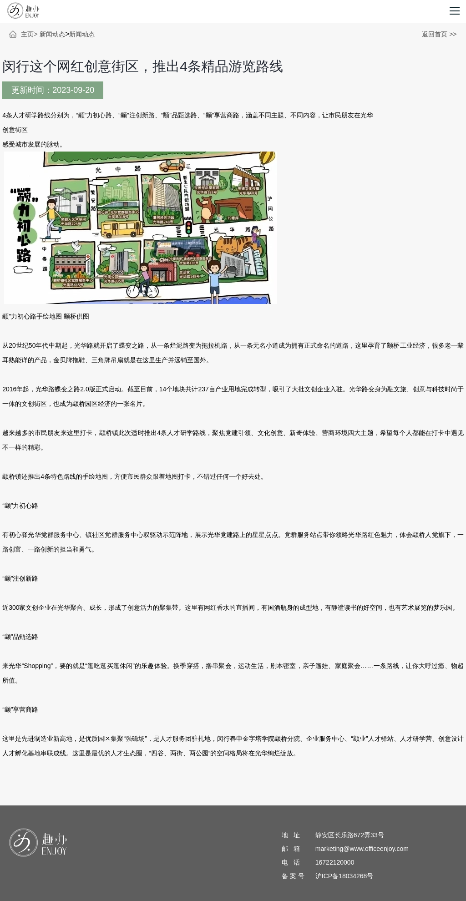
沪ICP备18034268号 (344, 876)
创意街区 (15, 129)
